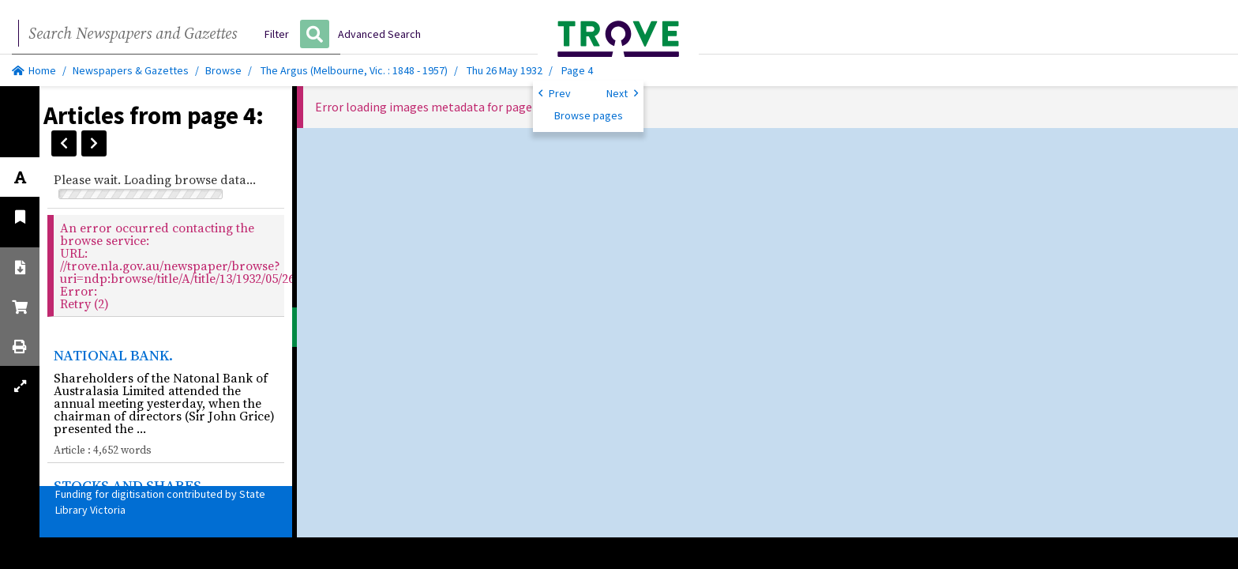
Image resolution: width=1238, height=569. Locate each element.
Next (622, 92)
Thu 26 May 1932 (506, 70)
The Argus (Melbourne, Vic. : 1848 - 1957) (354, 70)
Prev (554, 92)
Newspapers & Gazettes (131, 70)
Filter (276, 34)
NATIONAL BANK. (113, 355)
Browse (223, 70)
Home (34, 70)
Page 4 (577, 70)
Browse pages (588, 115)
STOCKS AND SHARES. (129, 485)
